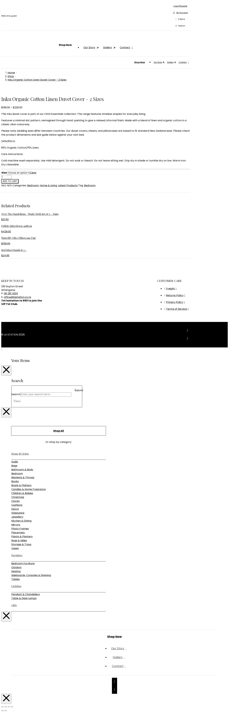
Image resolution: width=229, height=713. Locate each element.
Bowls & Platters (21, 485)
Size (4, 173)
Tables (15, 579)
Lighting (16, 586)
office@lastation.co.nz (17, 297)
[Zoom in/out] (2, 706)
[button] (180, 19)
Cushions (16, 505)
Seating (16, 571)
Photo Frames (20, 528)
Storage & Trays (21, 544)
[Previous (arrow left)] (2, 710)
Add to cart (10, 181)
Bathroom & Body (22, 469)
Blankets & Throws (22, 477)
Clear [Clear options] (33, 173)
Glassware (17, 513)
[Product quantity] (6, 177)
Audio (14, 462)
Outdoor (16, 567)
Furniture (17, 555)
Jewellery (17, 517)
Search (15, 394)
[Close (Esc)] (12, 706)
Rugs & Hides (19, 540)
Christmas (17, 497)
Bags (14, 465)
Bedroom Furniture (23, 563)
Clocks (15, 501)
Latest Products (68, 185)
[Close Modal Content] (6, 370)
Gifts (14, 605)
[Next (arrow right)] (5, 710)
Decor (15, 509)
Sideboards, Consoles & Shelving (31, 575)
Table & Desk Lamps (24, 598)
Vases (15, 548)
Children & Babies (22, 493)
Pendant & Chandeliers (25, 594)
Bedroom (33, 185)
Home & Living (48, 185)
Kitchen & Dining (21, 521)
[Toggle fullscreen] (5, 706)
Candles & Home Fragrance (28, 489)
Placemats (18, 532)
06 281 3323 (11, 293)
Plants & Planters (22, 536)
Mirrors (15, 525)
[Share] (9, 706)
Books (15, 481)
